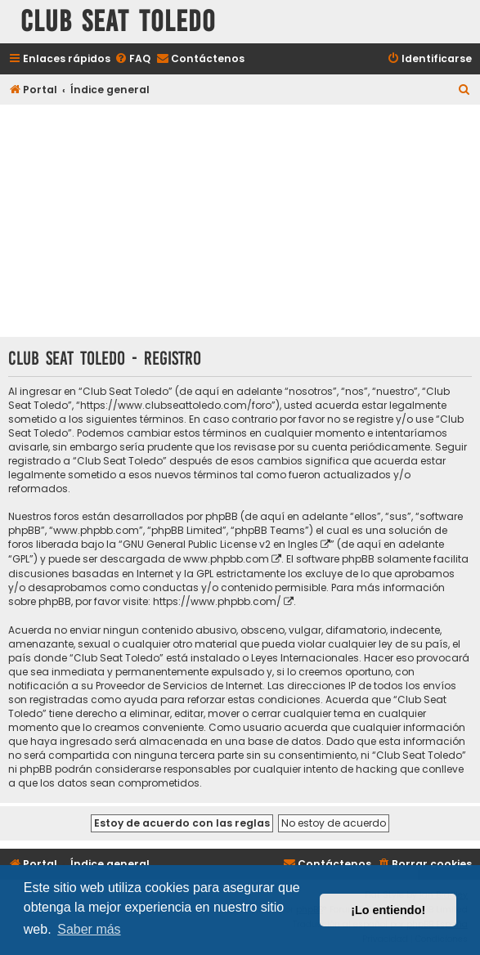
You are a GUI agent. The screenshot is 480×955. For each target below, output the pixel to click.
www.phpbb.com (226, 559)
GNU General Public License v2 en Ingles (220, 544)
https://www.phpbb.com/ (217, 601)
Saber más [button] (88, 929)
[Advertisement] (240, 222)
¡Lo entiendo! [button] (388, 910)
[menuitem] (132, 59)
